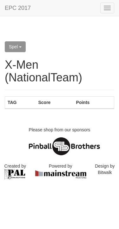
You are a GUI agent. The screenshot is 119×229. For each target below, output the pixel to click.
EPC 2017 (18, 8)
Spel (15, 46)
